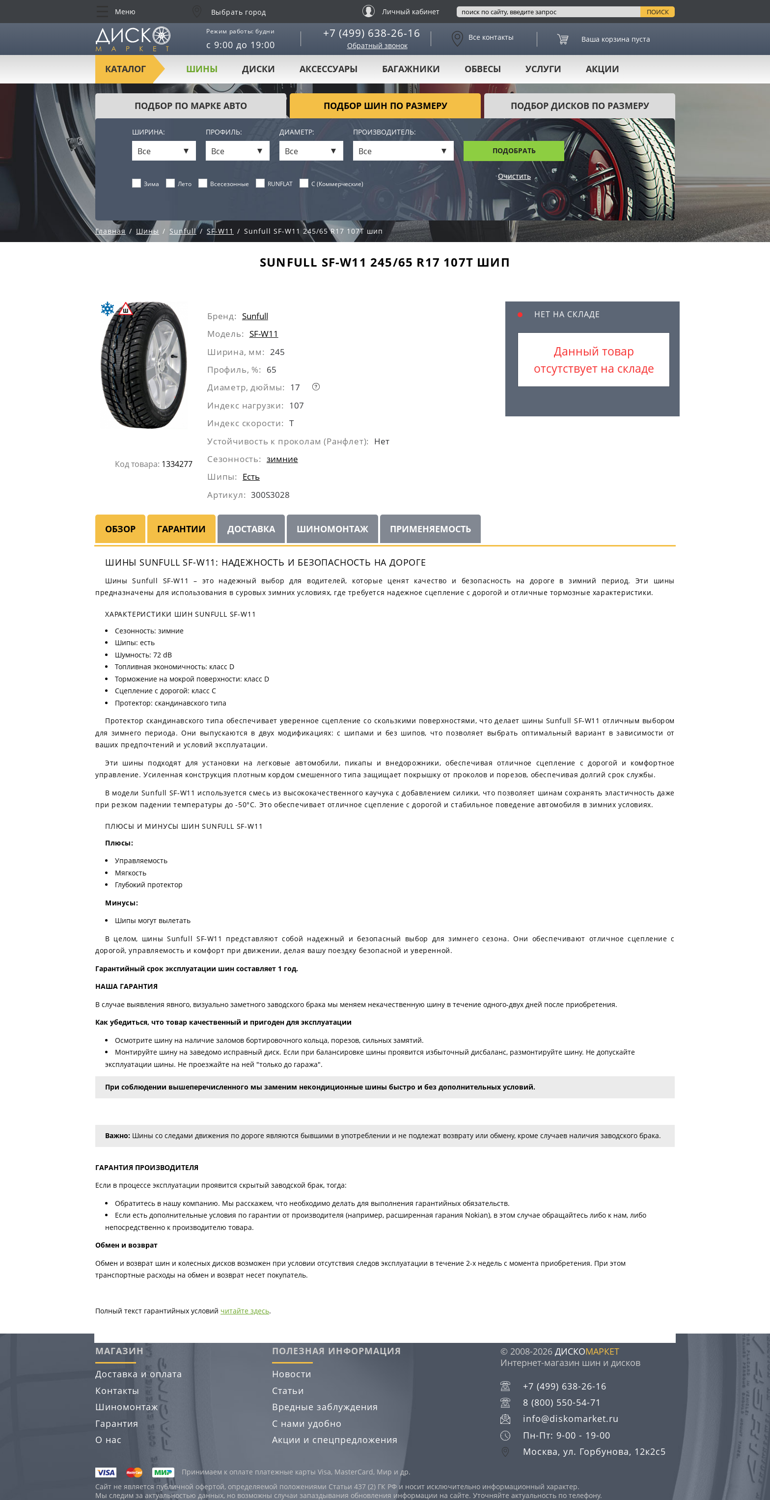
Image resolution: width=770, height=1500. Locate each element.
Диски (258, 69)
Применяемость (430, 529)
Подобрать (514, 150)
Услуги (543, 69)
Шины (202, 69)
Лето (179, 183)
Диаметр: (296, 132)
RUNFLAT (274, 183)
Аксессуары (329, 69)
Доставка (251, 529)
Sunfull (255, 316)
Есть (251, 476)
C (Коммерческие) (331, 183)
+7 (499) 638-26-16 (371, 33)
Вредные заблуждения (325, 1407)
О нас (108, 1439)
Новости (291, 1374)
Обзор (120, 529)
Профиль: (224, 132)
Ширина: (148, 132)
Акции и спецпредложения (335, 1439)
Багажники (411, 69)
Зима (146, 183)
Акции (602, 69)
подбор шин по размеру (385, 105)
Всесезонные (224, 183)
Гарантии (181, 529)
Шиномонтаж (332, 529)
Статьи (288, 1390)
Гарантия (116, 1423)
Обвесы (483, 69)
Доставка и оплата (138, 1374)
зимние (282, 458)
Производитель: (384, 132)
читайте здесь (244, 1310)
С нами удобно (307, 1423)
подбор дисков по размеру (580, 105)
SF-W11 (263, 333)
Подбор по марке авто (191, 105)
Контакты (117, 1390)
